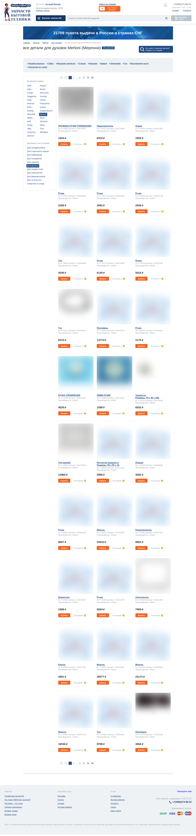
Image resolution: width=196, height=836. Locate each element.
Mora (42, 118)
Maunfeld (31, 114)
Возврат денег (10, 814)
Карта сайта (116, 811)
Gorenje (43, 96)
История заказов (65, 807)
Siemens (44, 121)
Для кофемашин (34, 155)
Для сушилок (33, 162)
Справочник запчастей (14, 796)
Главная (26, 43)
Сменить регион (43, 10)
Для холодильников (36, 148)
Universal (31, 132)
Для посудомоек (34, 158)
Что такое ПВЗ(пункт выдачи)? (17, 800)
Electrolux (44, 93)
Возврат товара (11, 811)
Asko (29, 89)
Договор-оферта (117, 800)
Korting (30, 110)
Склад (113, 807)
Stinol (42, 125)
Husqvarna (45, 103)
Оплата (61, 800)
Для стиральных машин (38, 151)
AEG (29, 85)
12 (80, 78)
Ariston (43, 85)
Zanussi (30, 136)
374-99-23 (182, 4)
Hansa (43, 100)
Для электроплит (35, 173)
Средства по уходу (35, 183)
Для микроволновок (36, 176)
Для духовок (56, 43)
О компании (116, 796)
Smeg (29, 125)
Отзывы (175, 10)
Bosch (42, 89)
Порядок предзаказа (13, 807)
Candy (30, 93)
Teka (29, 128)
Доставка (61, 796)
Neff (29, 121)
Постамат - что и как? (13, 803)
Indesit (43, 107)
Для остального (34, 180)
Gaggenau (31, 96)
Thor (42, 128)
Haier (29, 100)
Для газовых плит (35, 169)
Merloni (45, 43)
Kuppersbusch (46, 110)
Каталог (36, 43)
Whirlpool (44, 132)
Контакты (187, 10)
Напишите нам (184, 791)
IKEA (29, 107)
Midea (30, 118)
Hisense (30, 103)
